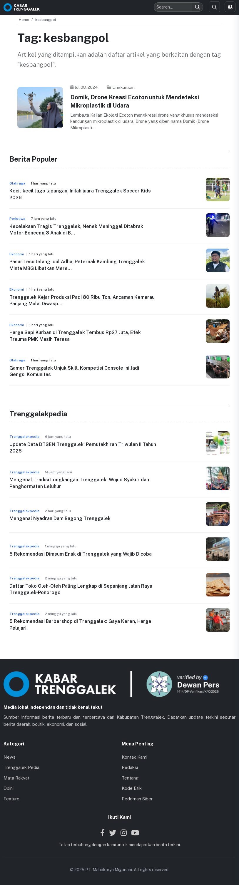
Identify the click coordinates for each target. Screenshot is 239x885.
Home (24, 20)
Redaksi (130, 767)
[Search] (197, 7)
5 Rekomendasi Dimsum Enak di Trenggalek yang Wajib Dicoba (80, 554)
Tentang (130, 777)
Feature (11, 798)
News (10, 756)
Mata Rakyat (16, 777)
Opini (9, 787)
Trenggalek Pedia (21, 767)
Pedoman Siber (137, 798)
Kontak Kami (134, 756)
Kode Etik (132, 787)
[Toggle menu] (230, 6)
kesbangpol (45, 20)
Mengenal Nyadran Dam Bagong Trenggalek (60, 518)
